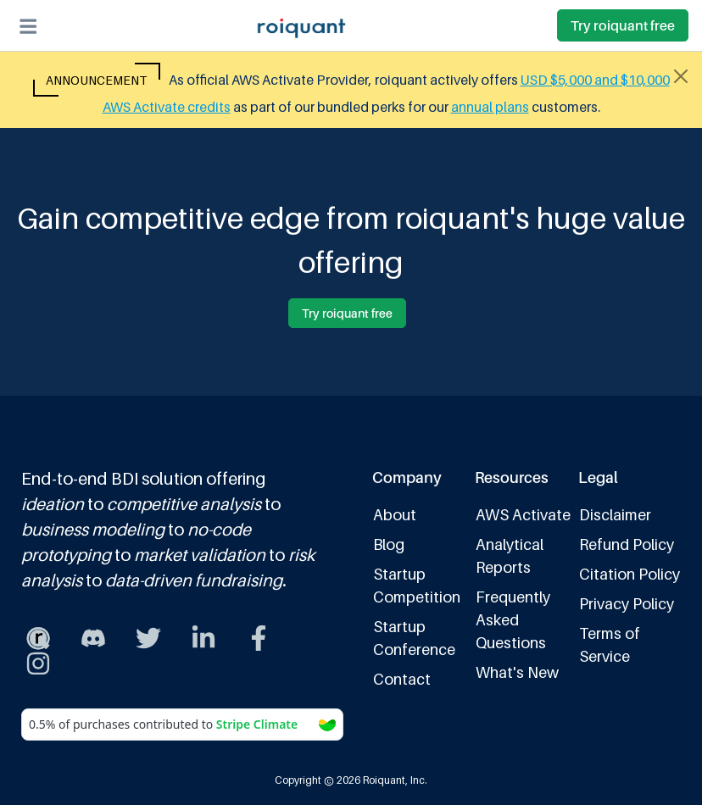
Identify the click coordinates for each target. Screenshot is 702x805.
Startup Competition (416, 585)
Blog (388, 544)
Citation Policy (629, 574)
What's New (517, 672)
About (394, 515)
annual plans (490, 106)
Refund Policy (626, 544)
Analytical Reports (509, 556)
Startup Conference (414, 638)
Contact (402, 679)
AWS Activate (523, 515)
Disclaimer (615, 515)
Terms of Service (609, 645)
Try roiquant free (623, 25)
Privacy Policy (626, 604)
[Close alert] (680, 76)
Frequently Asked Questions (513, 620)
